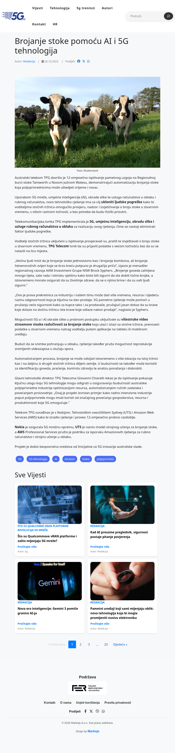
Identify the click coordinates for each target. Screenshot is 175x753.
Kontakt (39, 24)
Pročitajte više (27, 546)
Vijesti (37, 8)
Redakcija (29, 61)
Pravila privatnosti (118, 702)
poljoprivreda (105, 459)
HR (55, 24)
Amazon (70, 459)
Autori (107, 8)
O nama (65, 702)
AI (56, 459)
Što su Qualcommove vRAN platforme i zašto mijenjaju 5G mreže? (47, 538)
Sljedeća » (120, 644)
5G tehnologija (38, 459)
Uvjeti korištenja (88, 702)
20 (106, 644)
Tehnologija (60, 8)
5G (19, 459)
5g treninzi (86, 8)
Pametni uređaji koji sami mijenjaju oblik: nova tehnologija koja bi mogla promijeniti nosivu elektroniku (122, 613)
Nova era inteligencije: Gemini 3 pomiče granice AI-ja (48, 610)
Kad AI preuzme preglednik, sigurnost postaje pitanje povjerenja (119, 534)
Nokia (86, 459)
